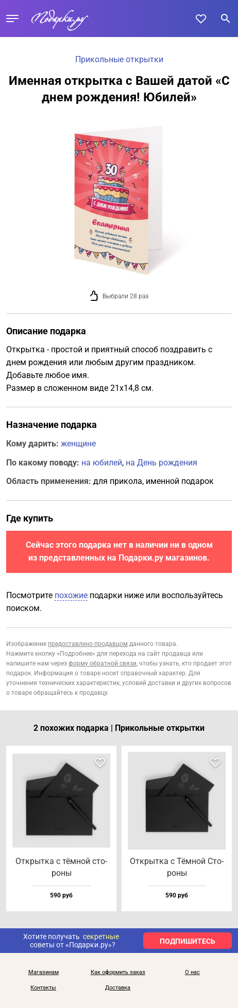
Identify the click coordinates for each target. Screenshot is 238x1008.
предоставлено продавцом (88, 643)
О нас (192, 972)
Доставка (117, 988)
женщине (78, 443)
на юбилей (101, 462)
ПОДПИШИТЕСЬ (187, 941)
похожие (71, 595)
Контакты (43, 988)
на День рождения (161, 462)
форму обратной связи (103, 663)
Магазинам (43, 972)
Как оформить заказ (118, 972)
